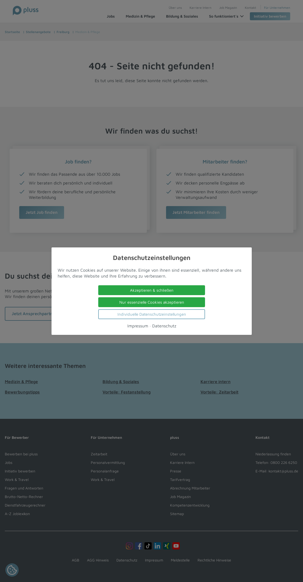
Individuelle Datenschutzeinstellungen (151, 314)
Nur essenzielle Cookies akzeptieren (151, 302)
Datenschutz (164, 325)
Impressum (137, 325)
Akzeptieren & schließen (151, 290)
